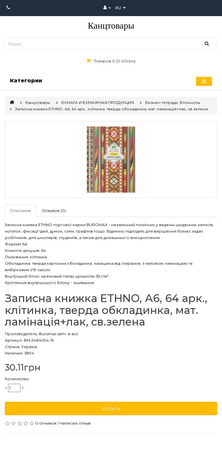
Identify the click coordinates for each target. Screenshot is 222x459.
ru (120, 7)
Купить (111, 408)
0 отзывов (45, 423)
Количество (17, 378)
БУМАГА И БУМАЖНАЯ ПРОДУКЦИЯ (97, 102)
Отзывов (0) (54, 210)
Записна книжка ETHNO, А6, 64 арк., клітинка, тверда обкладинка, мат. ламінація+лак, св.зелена (111, 108)
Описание (20, 210)
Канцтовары (111, 26)
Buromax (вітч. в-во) (58, 333)
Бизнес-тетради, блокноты (172, 102)
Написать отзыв (75, 423)
